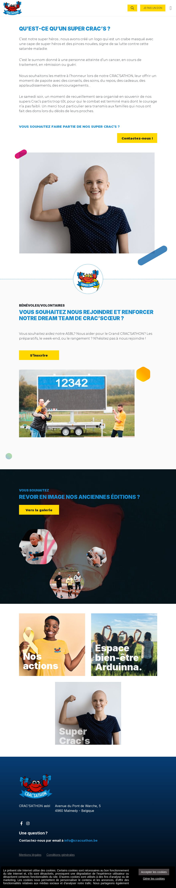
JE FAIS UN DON (152, 7)
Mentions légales (30, 854)
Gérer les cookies (154, 878)
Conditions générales (60, 854)
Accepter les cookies (154, 872)
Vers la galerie (39, 510)
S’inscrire (39, 355)
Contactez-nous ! (137, 138)
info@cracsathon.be (81, 840)
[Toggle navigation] (170, 8)
